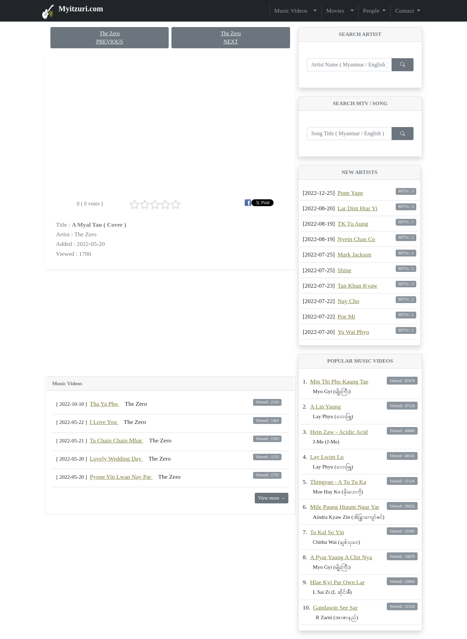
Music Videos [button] (293, 10)
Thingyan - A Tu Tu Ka (338, 481)
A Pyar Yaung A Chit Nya (341, 557)
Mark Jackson (354, 254)
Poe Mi (346, 316)
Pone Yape (350, 192)
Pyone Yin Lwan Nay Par (121, 476)
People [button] (372, 10)
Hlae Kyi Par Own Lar (337, 582)
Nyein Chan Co (356, 239)
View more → (271, 498)
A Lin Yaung (325, 406)
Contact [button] (405, 10)
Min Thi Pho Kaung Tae (339, 381)
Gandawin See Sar (335, 607)
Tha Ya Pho (104, 403)
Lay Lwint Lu (327, 456)
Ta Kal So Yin (327, 532)
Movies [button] (337, 10)
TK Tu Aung (352, 223)
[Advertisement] (170, 323)
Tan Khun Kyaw (357, 285)
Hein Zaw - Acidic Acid (339, 431)
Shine (344, 270)
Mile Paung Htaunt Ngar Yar (344, 506)
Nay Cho (348, 301)
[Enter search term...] (349, 64)
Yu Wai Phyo (353, 331)
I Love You (104, 421)
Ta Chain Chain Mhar (117, 440)
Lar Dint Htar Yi (357, 208)
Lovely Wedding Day (116, 458)
